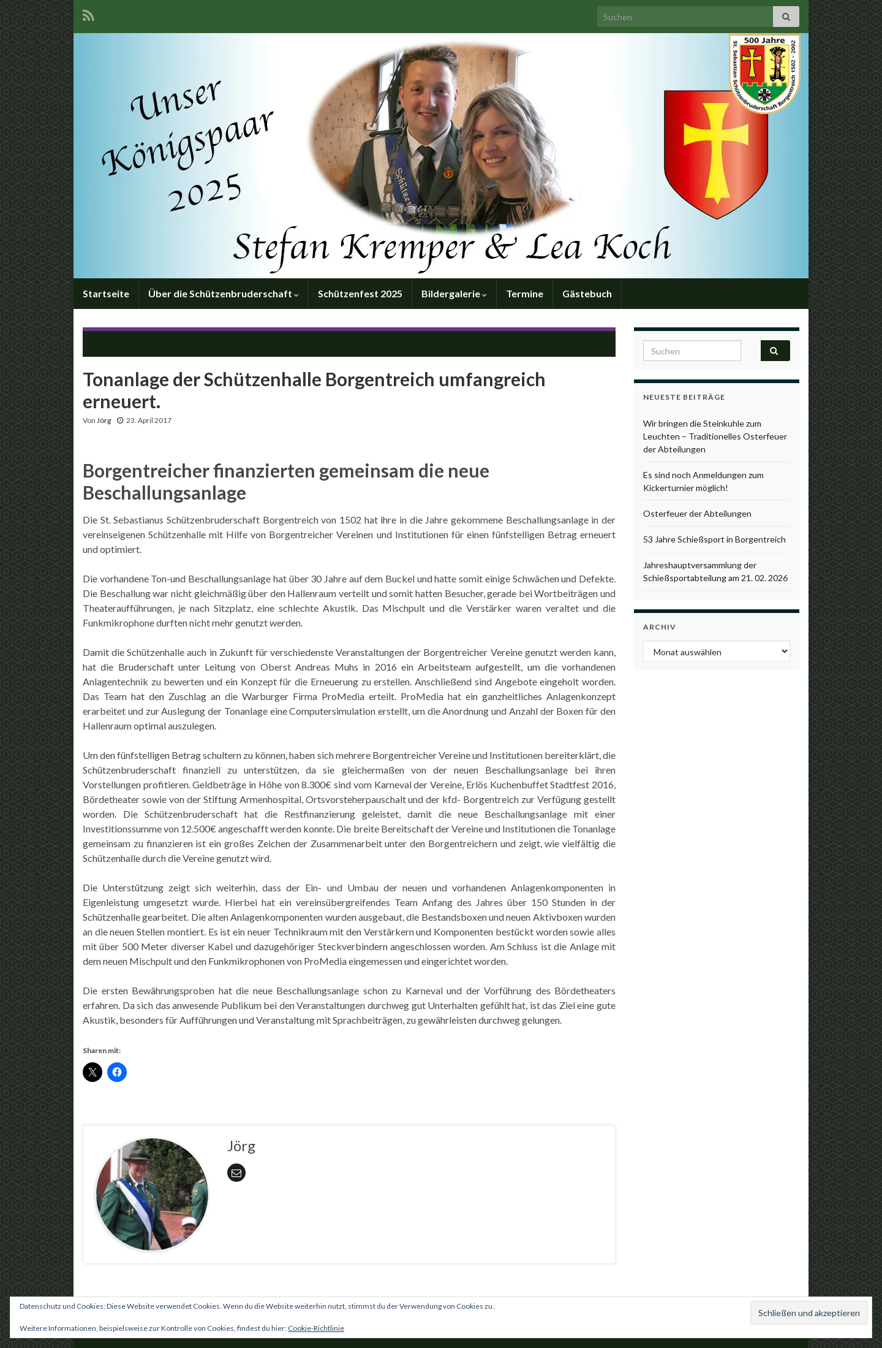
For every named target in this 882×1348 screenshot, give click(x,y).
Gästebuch (587, 293)
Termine (524, 293)
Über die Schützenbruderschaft (223, 293)
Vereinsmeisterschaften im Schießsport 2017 (191, 342)
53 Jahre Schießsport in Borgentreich (714, 539)
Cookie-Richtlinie (316, 1328)
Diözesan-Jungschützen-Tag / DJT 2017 (518, 342)
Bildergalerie (454, 293)
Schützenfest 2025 (360, 293)
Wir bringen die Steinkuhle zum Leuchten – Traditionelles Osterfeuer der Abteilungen (715, 436)
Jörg (104, 420)
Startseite (106, 293)
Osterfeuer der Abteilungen (697, 513)
